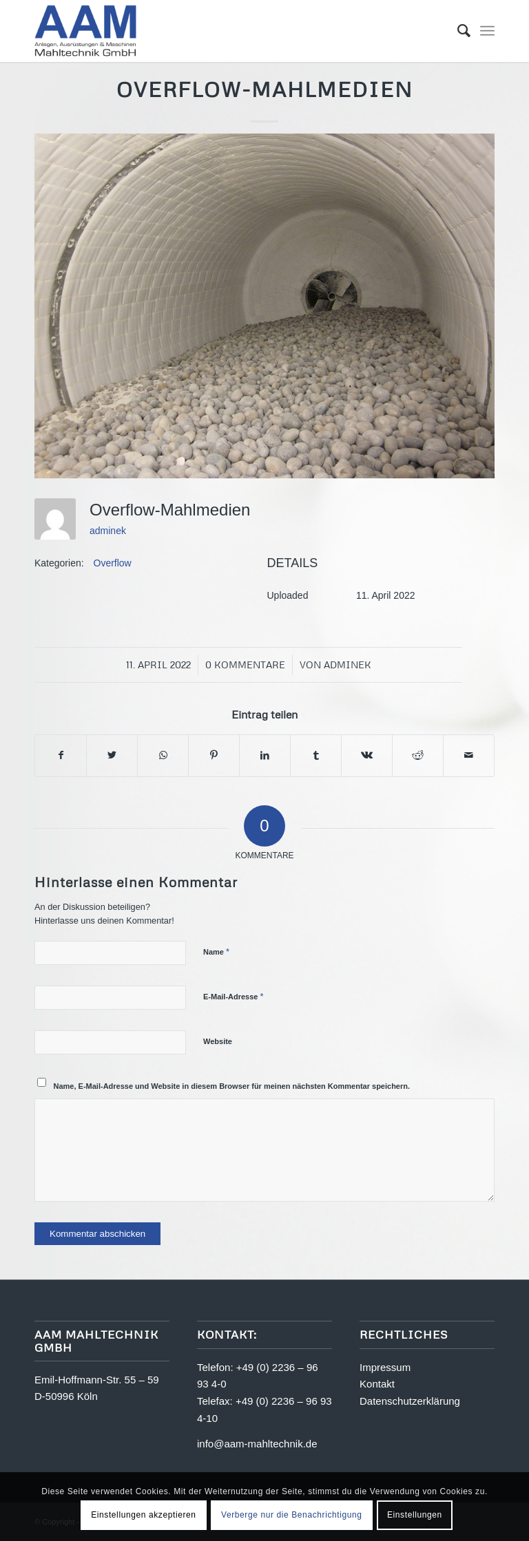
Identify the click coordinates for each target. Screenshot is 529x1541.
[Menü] (487, 31)
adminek (108, 530)
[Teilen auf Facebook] (60, 755)
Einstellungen (414, 1515)
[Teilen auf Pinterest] (214, 755)
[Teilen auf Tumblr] (316, 755)
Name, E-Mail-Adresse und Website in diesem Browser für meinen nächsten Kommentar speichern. (232, 1086)
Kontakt (377, 1384)
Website (217, 1041)
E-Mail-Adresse (233, 996)
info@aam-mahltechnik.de (257, 1443)
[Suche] (457, 31)
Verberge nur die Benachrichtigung (291, 1515)
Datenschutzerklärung (410, 1401)
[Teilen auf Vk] (367, 755)
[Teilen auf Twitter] (112, 755)
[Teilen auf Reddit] (418, 755)
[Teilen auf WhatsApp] (163, 755)
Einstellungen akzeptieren (143, 1515)
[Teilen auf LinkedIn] (265, 755)
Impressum (385, 1367)
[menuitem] (457, 31)
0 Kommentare (245, 664)
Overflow (113, 562)
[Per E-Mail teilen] (469, 755)
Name (216, 951)
